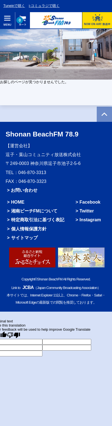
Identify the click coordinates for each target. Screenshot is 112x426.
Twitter (87, 210)
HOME (17, 201)
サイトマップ (24, 237)
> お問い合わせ (22, 190)
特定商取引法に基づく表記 (37, 219)
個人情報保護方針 (29, 228)
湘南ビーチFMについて (34, 210)
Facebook (90, 201)
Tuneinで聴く (14, 6)
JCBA (28, 287)
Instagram (90, 219)
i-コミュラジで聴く (44, 6)
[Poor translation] (13, 335)
